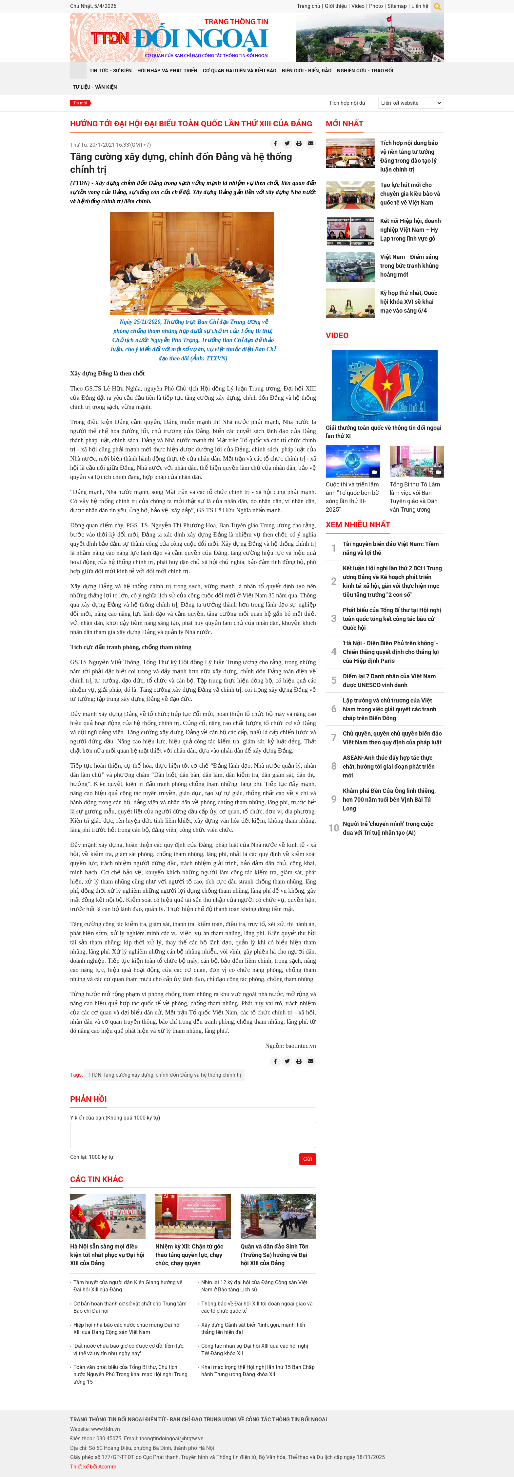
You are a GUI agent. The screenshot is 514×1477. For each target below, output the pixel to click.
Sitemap (397, 6)
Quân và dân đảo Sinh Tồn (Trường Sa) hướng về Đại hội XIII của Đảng (274, 1254)
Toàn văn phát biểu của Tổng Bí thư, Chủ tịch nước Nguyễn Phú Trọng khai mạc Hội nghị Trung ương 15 (130, 1374)
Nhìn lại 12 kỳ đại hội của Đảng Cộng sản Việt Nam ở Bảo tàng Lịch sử (254, 1286)
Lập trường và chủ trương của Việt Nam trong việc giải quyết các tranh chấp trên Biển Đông (389, 709)
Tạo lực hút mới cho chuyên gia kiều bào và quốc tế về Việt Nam (410, 193)
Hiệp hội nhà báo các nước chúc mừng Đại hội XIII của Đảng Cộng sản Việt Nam (127, 1328)
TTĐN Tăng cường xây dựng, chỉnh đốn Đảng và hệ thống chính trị (164, 1075)
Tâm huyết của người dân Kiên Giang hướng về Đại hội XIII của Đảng (127, 1286)
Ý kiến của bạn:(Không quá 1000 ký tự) (115, 1118)
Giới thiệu (336, 6)
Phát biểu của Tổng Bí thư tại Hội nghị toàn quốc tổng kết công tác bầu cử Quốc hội (392, 619)
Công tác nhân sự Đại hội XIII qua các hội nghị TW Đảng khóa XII (254, 1349)
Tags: (76, 1075)
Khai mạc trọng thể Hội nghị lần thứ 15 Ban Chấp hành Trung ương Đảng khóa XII (258, 1370)
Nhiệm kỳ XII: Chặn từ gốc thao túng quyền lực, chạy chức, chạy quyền (189, 1254)
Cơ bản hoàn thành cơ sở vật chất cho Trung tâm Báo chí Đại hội (130, 1307)
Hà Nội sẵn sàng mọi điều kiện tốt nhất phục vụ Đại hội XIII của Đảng (107, 1254)
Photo (376, 6)
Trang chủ (308, 6)
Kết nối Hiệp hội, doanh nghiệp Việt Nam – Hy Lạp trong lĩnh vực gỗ (410, 229)
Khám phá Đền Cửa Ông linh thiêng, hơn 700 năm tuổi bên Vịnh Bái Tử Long (389, 799)
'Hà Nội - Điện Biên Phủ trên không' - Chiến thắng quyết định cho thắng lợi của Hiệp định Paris (391, 652)
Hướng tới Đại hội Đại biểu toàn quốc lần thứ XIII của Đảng (191, 123)
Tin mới (80, 103)
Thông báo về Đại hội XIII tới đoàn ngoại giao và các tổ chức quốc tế (257, 1307)
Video (358, 6)
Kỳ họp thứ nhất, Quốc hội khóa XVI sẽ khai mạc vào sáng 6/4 (408, 301)
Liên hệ (419, 6)
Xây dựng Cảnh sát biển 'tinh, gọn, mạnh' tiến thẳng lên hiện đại (253, 1328)
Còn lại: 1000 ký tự (91, 1157)
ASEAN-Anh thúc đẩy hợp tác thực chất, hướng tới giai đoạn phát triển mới (389, 766)
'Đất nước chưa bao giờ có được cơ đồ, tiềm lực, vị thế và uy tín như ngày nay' (128, 1349)
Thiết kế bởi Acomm (93, 1467)
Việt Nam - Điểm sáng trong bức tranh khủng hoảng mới (409, 265)
